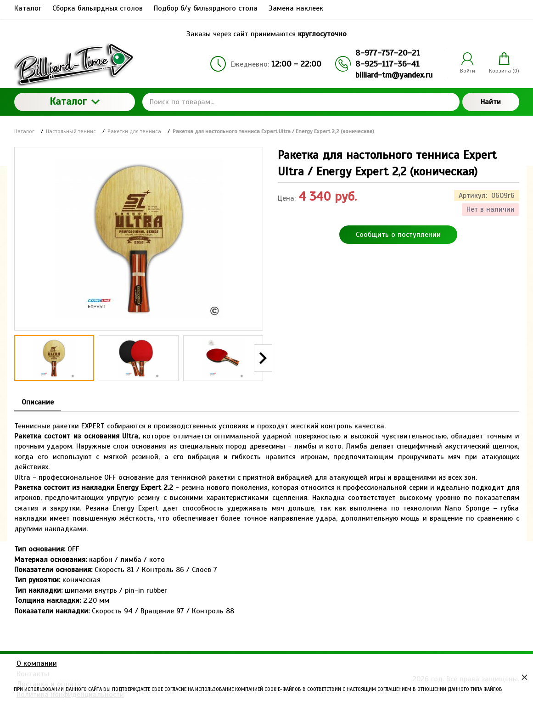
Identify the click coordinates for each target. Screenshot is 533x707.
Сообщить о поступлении (398, 234)
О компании (37, 663)
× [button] (524, 677)
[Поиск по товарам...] (301, 102)
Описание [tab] (38, 402)
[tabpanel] (266, 514)
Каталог (75, 101)
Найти (491, 102)
